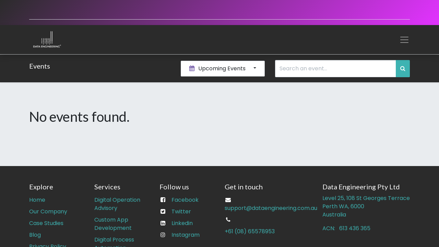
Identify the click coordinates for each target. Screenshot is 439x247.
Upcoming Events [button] (218, 68)
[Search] (403, 68)
